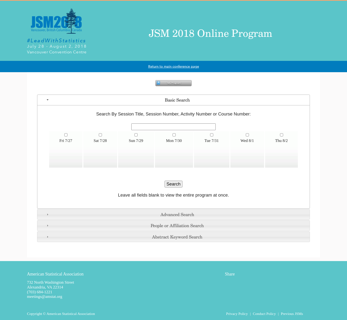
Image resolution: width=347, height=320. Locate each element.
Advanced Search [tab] (120, 214)
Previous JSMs (292, 314)
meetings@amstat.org (44, 296)
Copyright (34, 314)
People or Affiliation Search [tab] (125, 225)
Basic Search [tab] (118, 99)
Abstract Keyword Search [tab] (124, 236)
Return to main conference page (173, 66)
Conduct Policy (264, 314)
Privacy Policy (237, 314)
